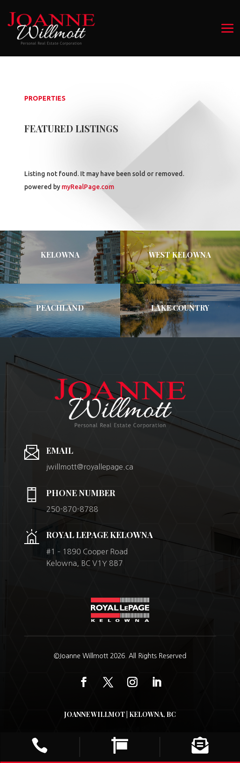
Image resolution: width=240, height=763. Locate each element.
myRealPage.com (88, 187)
